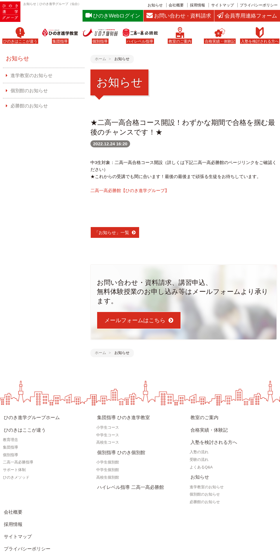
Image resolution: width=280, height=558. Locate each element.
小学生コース (107, 424)
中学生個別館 (107, 463)
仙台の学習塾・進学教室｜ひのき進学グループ (94, 553)
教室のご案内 (203, 416)
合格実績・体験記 (207, 425)
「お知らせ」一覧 (111, 232)
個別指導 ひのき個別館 (118, 447)
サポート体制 (14, 463)
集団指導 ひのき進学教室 (121, 416)
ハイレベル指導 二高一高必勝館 (127, 478)
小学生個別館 (107, 456)
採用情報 (197, 5)
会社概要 (176, 5)
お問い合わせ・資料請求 (27, 531)
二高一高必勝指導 (18, 456)
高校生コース (107, 439)
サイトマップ (222, 5)
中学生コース (107, 432)
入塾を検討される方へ (211, 433)
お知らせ (155, 5)
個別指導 (10, 448)
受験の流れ (199, 449)
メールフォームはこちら (134, 321)
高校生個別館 (107, 470)
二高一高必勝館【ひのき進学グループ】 (129, 190)
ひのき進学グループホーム (29, 416)
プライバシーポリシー (259, 5)
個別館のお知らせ (27, 90)
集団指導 (10, 440)
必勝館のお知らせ (27, 104)
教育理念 (10, 433)
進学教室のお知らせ (29, 76)
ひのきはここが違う (22, 425)
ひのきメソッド (16, 470)
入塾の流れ (199, 442)
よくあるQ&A (201, 457)
